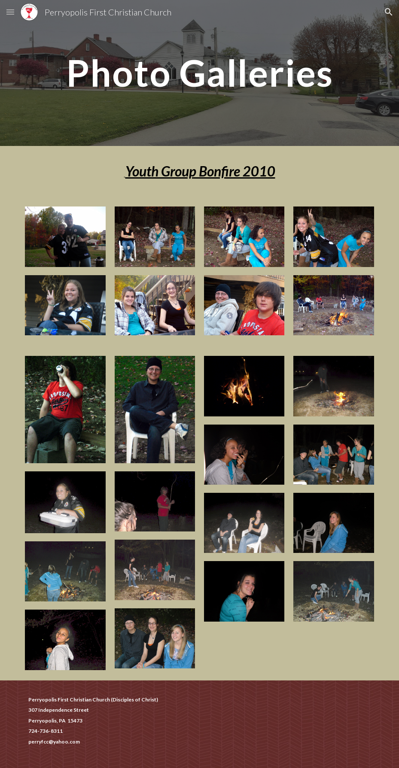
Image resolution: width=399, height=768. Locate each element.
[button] (10, 12)
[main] (199, 72)
